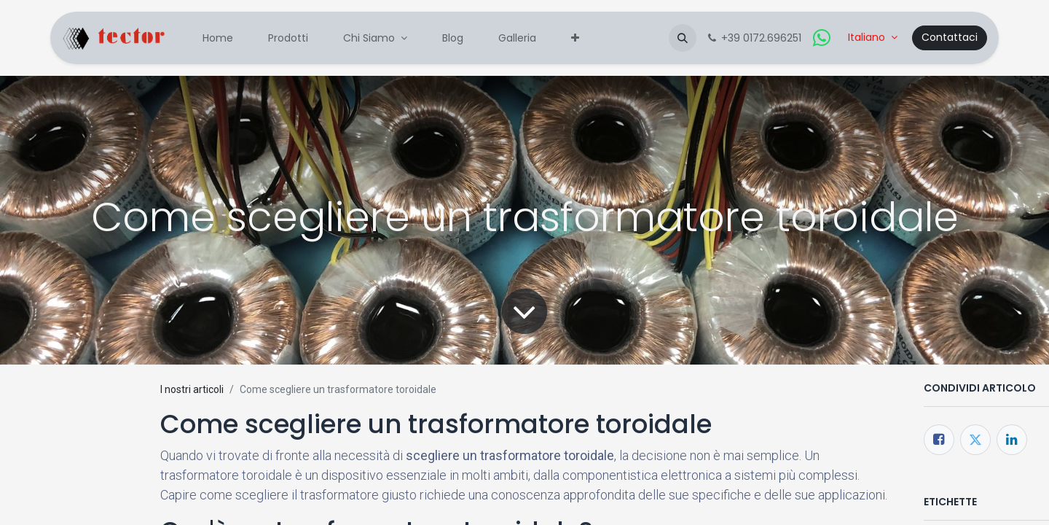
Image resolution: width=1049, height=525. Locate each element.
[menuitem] (218, 38)
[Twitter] (975, 439)
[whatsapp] (821, 38)
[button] (682, 38)
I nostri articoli (192, 389)
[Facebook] (939, 439)
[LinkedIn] (1012, 439)
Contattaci (950, 37)
